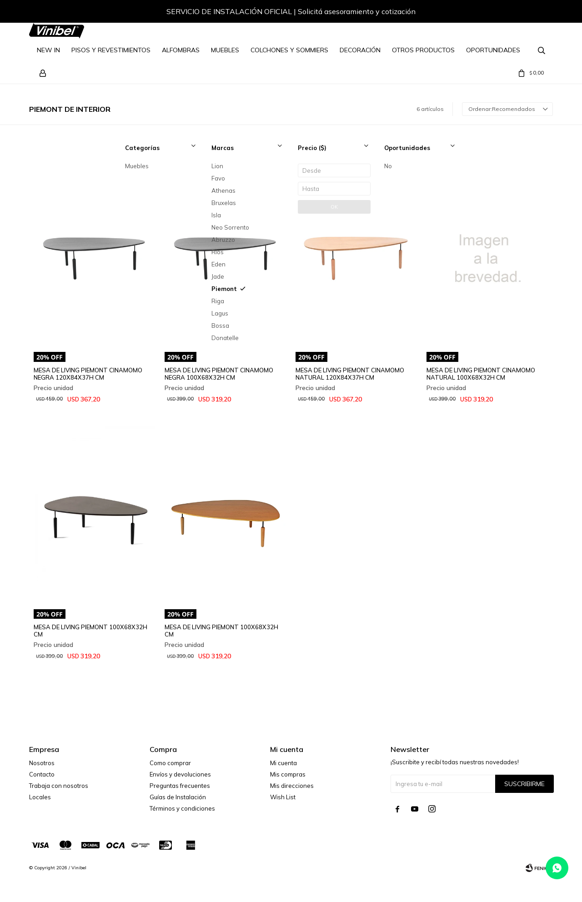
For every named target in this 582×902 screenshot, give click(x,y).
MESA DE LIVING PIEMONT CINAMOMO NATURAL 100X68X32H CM (480, 373)
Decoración (360, 50)
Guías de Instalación (178, 797)
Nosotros (42, 763)
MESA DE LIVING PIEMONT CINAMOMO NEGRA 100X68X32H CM (219, 373)
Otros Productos (423, 50)
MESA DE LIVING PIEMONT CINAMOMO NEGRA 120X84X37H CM (88, 373)
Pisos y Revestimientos (111, 50)
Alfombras (181, 50)
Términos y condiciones (182, 808)
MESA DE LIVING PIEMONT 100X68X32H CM (90, 630)
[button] (537, 12)
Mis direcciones (292, 785)
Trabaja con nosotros (58, 785)
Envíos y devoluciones (180, 774)
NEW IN (48, 50)
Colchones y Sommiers (289, 50)
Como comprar (170, 763)
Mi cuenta (283, 763)
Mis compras (288, 774)
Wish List (283, 797)
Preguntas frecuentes (180, 785)
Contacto (42, 774)
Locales (40, 797)
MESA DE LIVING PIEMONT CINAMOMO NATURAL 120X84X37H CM (350, 373)
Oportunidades (493, 50)
